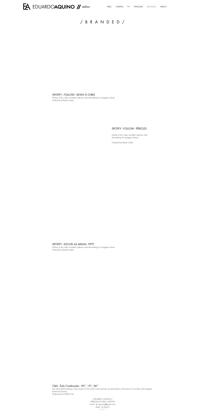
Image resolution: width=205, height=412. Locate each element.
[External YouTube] (102, 61)
